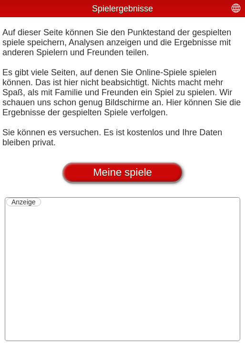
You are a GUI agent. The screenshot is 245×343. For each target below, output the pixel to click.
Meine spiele (122, 172)
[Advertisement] (122, 273)
